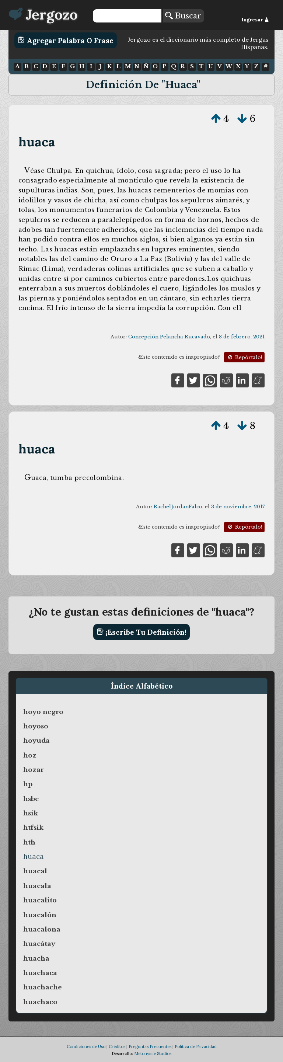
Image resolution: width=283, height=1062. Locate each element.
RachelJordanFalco (178, 506)
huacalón (39, 915)
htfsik (33, 828)
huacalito (40, 900)
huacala (37, 886)
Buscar (183, 16)
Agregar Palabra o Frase (65, 40)
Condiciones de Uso (86, 1046)
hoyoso (35, 726)
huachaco (40, 1002)
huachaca (40, 973)
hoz (29, 755)
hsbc (31, 799)
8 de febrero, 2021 (242, 337)
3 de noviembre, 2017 (238, 506)
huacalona (41, 929)
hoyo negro (43, 712)
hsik (30, 813)
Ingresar (255, 20)
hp (27, 784)
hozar (33, 770)
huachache (42, 987)
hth (29, 842)
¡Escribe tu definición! (141, 631)
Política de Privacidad (196, 1046)
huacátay (39, 944)
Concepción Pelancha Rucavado (169, 337)
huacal (35, 871)
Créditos (117, 1046)
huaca (37, 141)
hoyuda (36, 741)
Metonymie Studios (152, 1053)
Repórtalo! (244, 357)
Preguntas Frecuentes (150, 1046)
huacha (36, 958)
